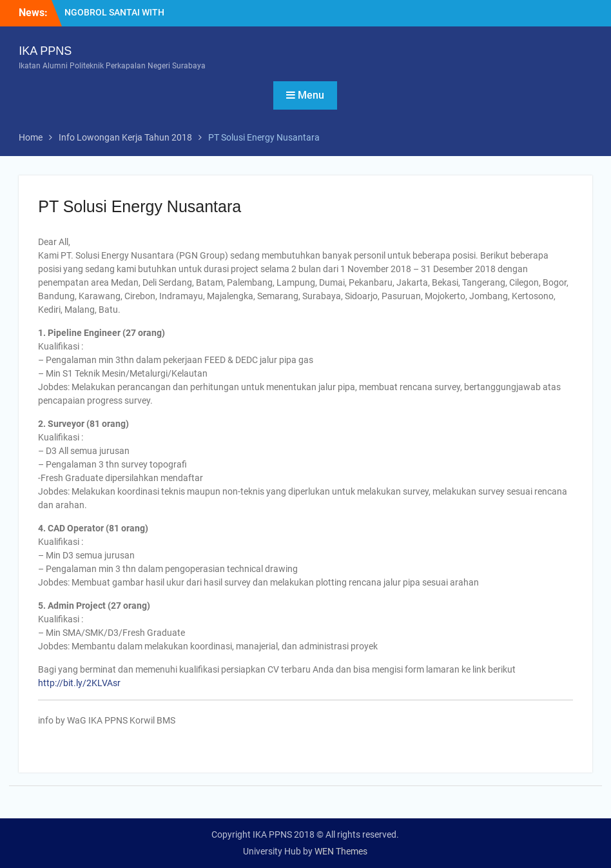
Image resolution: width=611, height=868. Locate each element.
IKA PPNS (45, 50)
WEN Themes (341, 851)
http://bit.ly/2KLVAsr (79, 683)
